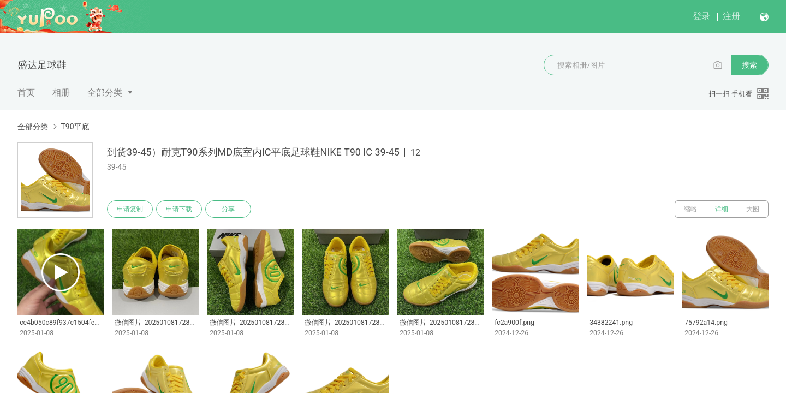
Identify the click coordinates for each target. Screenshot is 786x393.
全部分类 (104, 92)
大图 (752, 209)
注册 (731, 16)
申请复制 (130, 209)
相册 (61, 92)
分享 (228, 209)
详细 (721, 209)
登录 (701, 16)
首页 (26, 92)
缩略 (690, 209)
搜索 (749, 65)
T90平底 (75, 126)
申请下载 (179, 209)
